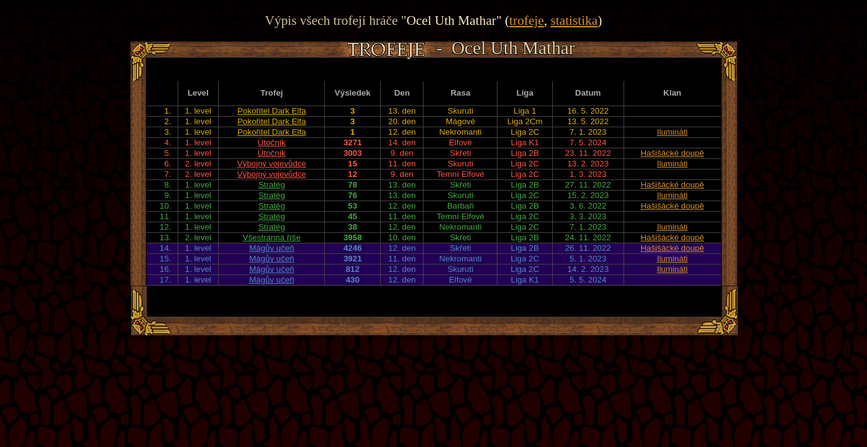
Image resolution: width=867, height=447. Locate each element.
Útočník (272, 142)
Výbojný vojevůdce (271, 163)
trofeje (526, 20)
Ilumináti (672, 132)
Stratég (271, 184)
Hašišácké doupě (672, 153)
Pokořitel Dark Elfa (271, 110)
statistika (573, 20)
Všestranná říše (272, 237)
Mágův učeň (271, 248)
